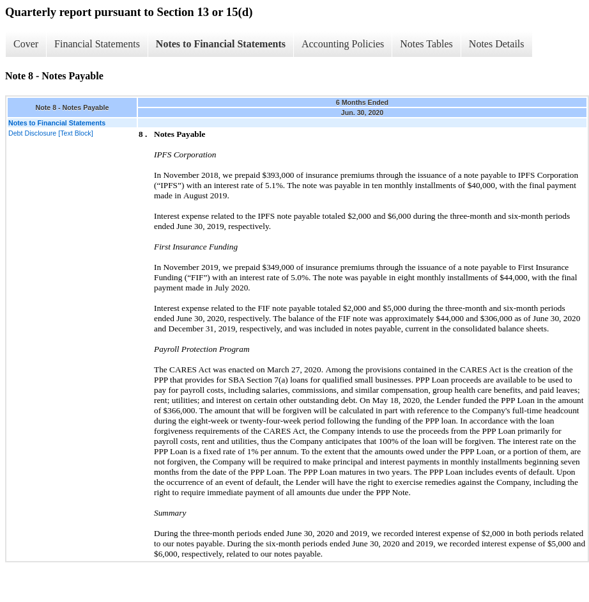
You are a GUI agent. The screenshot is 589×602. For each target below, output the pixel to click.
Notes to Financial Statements (221, 43)
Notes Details (496, 43)
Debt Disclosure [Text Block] (50, 133)
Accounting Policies (343, 43)
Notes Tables (426, 43)
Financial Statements (97, 43)
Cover (25, 43)
